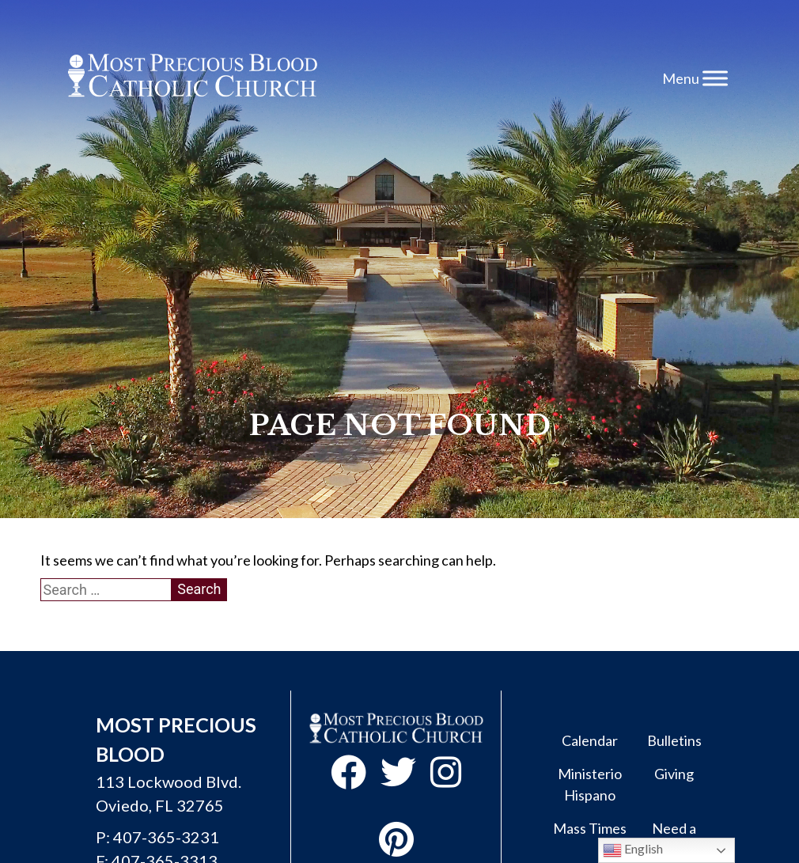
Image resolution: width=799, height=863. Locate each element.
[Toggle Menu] (715, 77)
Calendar (590, 740)
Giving (674, 773)
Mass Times (590, 828)
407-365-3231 (166, 836)
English (633, 850)
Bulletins (674, 740)
